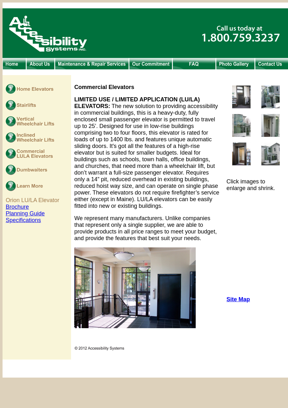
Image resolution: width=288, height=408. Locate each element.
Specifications (23, 220)
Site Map (238, 299)
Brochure (17, 207)
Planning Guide (25, 213)
